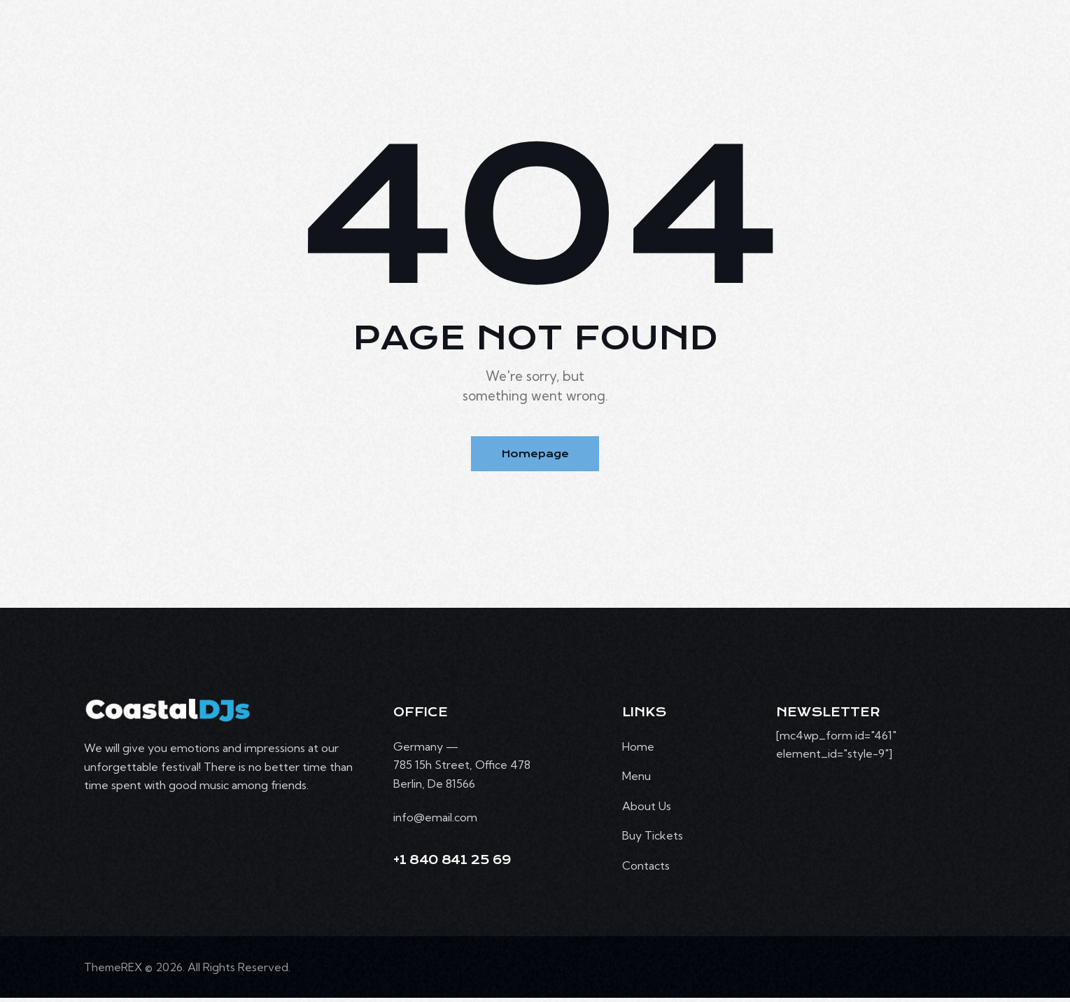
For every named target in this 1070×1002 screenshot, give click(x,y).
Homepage (535, 455)
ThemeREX (114, 970)
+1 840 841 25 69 (452, 863)
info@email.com (435, 821)
